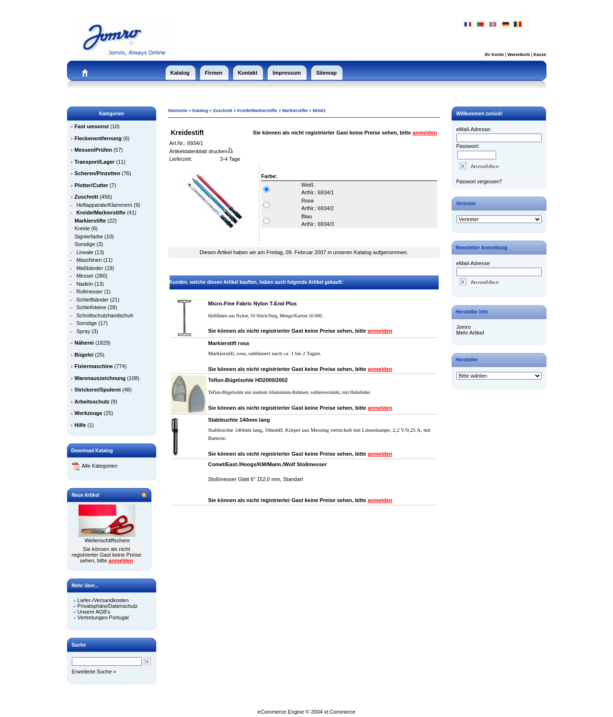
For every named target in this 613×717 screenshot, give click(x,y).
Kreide (82, 228)
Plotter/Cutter (91, 185)
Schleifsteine (91, 307)
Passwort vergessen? (479, 181)
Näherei (84, 343)
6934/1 (319, 110)
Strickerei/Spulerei (98, 389)
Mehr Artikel (470, 333)
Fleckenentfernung (98, 138)
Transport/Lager (95, 162)
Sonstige (85, 244)
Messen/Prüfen (93, 150)
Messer (84, 276)
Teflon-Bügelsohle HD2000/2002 (248, 380)
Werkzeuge (88, 413)
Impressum (286, 73)
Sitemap (326, 73)
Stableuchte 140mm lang (239, 420)
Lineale (84, 252)
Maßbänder (89, 268)
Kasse (540, 54)
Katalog (180, 73)
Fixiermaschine (94, 366)
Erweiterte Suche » (94, 671)
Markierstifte (295, 110)
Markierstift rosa (229, 343)
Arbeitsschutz (92, 401)
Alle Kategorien (95, 466)
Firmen (214, 73)
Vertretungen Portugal (103, 617)
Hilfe (80, 425)
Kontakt (248, 73)
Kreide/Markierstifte (257, 110)
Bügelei (84, 355)
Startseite (178, 110)
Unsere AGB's (94, 612)
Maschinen (89, 260)
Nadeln (84, 284)
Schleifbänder (92, 299)
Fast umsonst (92, 126)
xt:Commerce (339, 712)
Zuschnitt (223, 110)
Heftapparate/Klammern (104, 205)
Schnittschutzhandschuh (104, 315)
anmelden (121, 560)
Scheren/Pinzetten (97, 173)
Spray (83, 331)
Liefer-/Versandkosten (103, 600)
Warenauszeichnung (100, 378)
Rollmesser (89, 291)
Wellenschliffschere (107, 540)
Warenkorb (519, 54)
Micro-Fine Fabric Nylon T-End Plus (252, 303)
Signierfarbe (89, 236)
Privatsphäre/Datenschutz (108, 606)
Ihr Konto (494, 54)
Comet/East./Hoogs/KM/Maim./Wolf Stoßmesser (267, 464)
